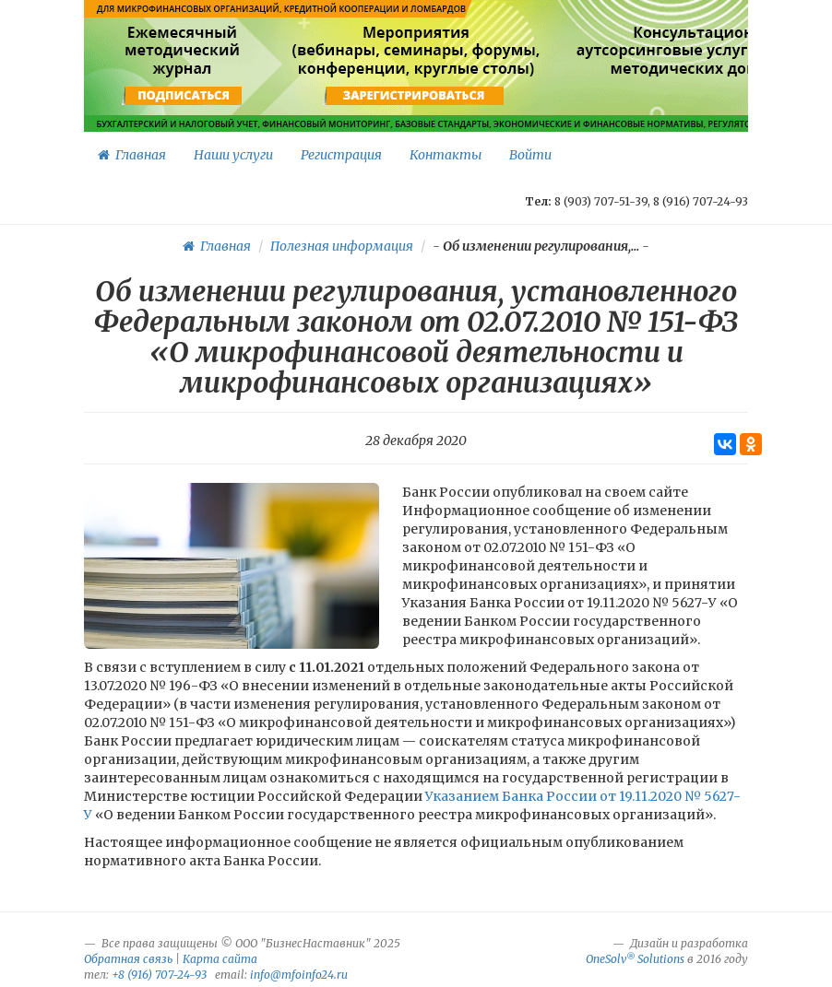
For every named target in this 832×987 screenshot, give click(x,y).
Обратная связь (128, 959)
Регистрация (341, 155)
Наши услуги (233, 155)
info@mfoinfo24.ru (299, 974)
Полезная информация (341, 246)
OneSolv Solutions (635, 959)
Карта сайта (220, 959)
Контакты (445, 155)
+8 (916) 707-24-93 (159, 974)
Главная (132, 155)
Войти (530, 155)
